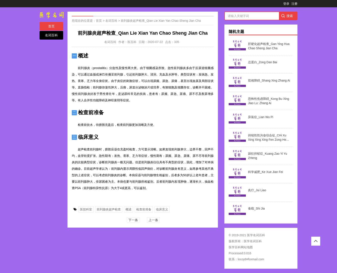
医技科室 (86, 209)
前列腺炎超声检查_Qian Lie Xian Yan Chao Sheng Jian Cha (161, 20)
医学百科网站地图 (241, 247)
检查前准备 (143, 209)
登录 (286, 3)
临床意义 (162, 209)
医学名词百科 (253, 241)
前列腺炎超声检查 (109, 209)
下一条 (133, 220)
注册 (294, 3)
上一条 (153, 220)
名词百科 (51, 35)
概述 (129, 209)
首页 (51, 26)
